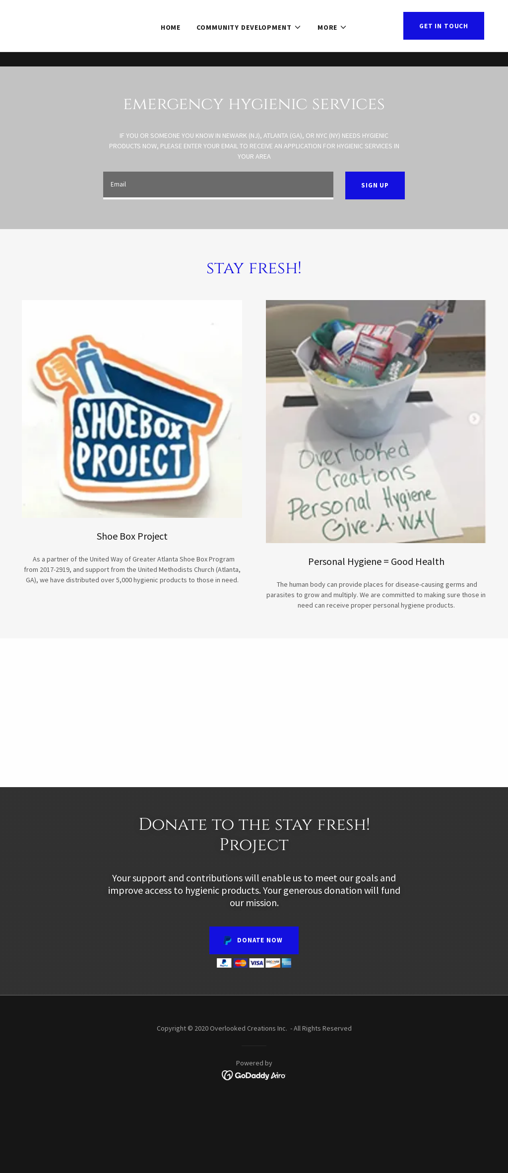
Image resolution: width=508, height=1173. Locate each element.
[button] (249, 42)
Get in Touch (443, 40)
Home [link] (171, 41)
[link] (254, 1074)
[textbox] (218, 185)
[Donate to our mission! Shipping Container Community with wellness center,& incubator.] (254, 7)
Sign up (375, 185)
